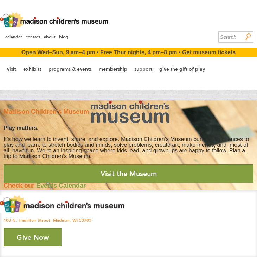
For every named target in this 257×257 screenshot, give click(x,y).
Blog (63, 37)
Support (143, 69)
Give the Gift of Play (182, 69)
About (50, 37)
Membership (113, 69)
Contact (33, 37)
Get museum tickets (209, 52)
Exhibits (32, 69)
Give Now (33, 237)
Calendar (13, 37)
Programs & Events (70, 69)
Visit (11, 69)
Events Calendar (61, 185)
